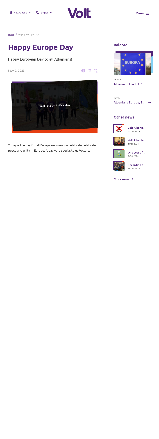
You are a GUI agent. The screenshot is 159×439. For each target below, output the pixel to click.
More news (123, 179)
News (11, 34)
